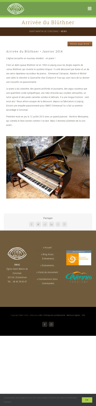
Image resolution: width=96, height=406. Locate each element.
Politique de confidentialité (54, 315)
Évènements (48, 265)
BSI (41, 315)
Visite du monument (48, 272)
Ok (87, 400)
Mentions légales (73, 315)
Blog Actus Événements (48, 256)
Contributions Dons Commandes (48, 281)
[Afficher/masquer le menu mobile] (90, 8)
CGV (83, 315)
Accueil (48, 247)
